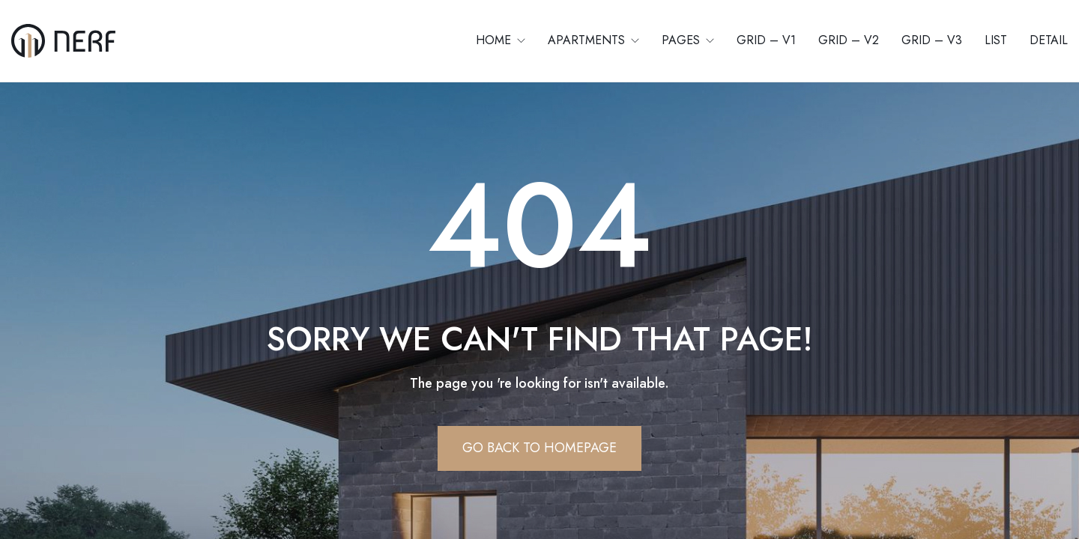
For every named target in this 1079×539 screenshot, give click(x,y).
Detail (1049, 40)
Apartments (588, 40)
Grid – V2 (848, 40)
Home (495, 40)
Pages (683, 40)
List (996, 40)
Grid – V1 (766, 40)
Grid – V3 (931, 40)
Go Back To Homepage (539, 447)
